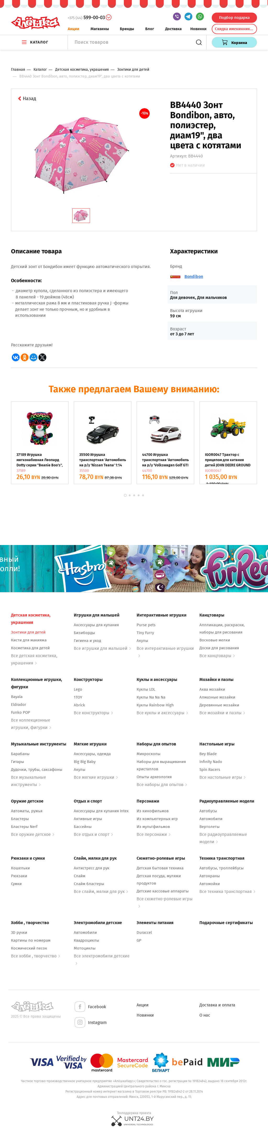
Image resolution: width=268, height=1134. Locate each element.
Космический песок (29, 948)
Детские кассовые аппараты (163, 891)
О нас (204, 1015)
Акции (73, 28)
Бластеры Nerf (24, 826)
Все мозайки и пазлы (222, 712)
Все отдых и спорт (93, 834)
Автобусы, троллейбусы (221, 868)
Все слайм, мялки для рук (101, 891)
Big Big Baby (85, 761)
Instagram (90, 1022)
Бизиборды (84, 632)
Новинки (198, 28)
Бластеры (20, 818)
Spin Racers (209, 769)
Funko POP (20, 712)
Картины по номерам (31, 940)
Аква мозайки (212, 689)
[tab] (81, 215)
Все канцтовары (217, 655)
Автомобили (210, 818)
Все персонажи (153, 834)
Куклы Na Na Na (151, 697)
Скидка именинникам (235, 28)
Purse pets (146, 625)
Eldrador (18, 704)
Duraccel (144, 932)
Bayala (17, 696)
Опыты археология (154, 777)
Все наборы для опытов (162, 784)
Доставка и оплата (217, 1004)
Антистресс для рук (91, 868)
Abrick (79, 705)
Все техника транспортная (227, 891)
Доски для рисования (219, 648)
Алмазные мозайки (217, 697)
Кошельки (20, 868)
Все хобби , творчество (35, 955)
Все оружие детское (32, 834)
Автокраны (209, 876)
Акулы (142, 640)
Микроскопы (148, 753)
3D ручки (19, 932)
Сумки (16, 883)
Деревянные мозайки (219, 705)
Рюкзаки (19, 876)
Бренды (127, 28)
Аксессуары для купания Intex (101, 811)
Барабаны (20, 753)
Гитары (17, 761)
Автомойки (209, 883)
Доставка (173, 28)
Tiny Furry (145, 632)
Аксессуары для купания (96, 625)
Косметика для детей (30, 648)
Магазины (100, 28)
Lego (78, 689)
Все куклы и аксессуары (162, 712)
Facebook (90, 1007)
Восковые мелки (214, 640)
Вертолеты (209, 826)
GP (139, 940)
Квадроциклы (86, 940)
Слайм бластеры (89, 883)
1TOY (78, 697)
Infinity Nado (210, 761)
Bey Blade (208, 753)
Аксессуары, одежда (92, 753)
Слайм (79, 876)
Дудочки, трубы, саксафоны (36, 769)
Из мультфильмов (153, 826)
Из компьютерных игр (157, 818)
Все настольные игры (222, 777)
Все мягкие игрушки (96, 777)
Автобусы (208, 811)
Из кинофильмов (153, 811)
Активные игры (88, 818)
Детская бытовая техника (160, 868)
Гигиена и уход (87, 640)
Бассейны (83, 826)
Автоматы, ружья (26, 811)
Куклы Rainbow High (155, 705)
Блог (149, 28)
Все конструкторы (93, 712)
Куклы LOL (146, 689)
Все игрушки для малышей (102, 648)
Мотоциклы (85, 948)
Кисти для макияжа (29, 640)
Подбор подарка (234, 17)
